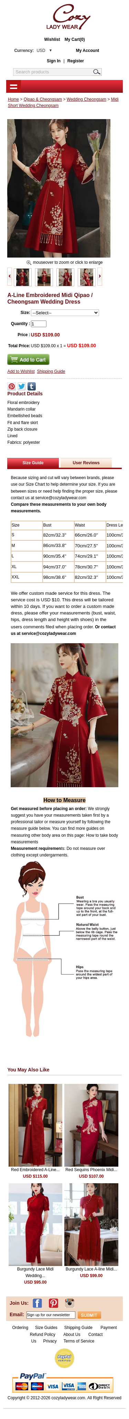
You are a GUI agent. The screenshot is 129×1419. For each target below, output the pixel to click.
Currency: (29, 50)
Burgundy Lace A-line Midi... (91, 1269)
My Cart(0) (75, 39)
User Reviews (86, 462)
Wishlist (52, 39)
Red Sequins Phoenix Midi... (91, 1169)
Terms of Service (79, 1341)
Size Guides (46, 1327)
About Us (72, 1334)
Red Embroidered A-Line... (35, 1169)
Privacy (49, 1341)
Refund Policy (42, 1334)
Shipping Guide (51, 371)
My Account (87, 50)
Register (75, 61)
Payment (108, 1327)
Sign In (54, 61)
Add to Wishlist (20, 371)
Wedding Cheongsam (86, 99)
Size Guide (32, 462)
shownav (13, 86)
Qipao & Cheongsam (43, 99)
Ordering (20, 1327)
